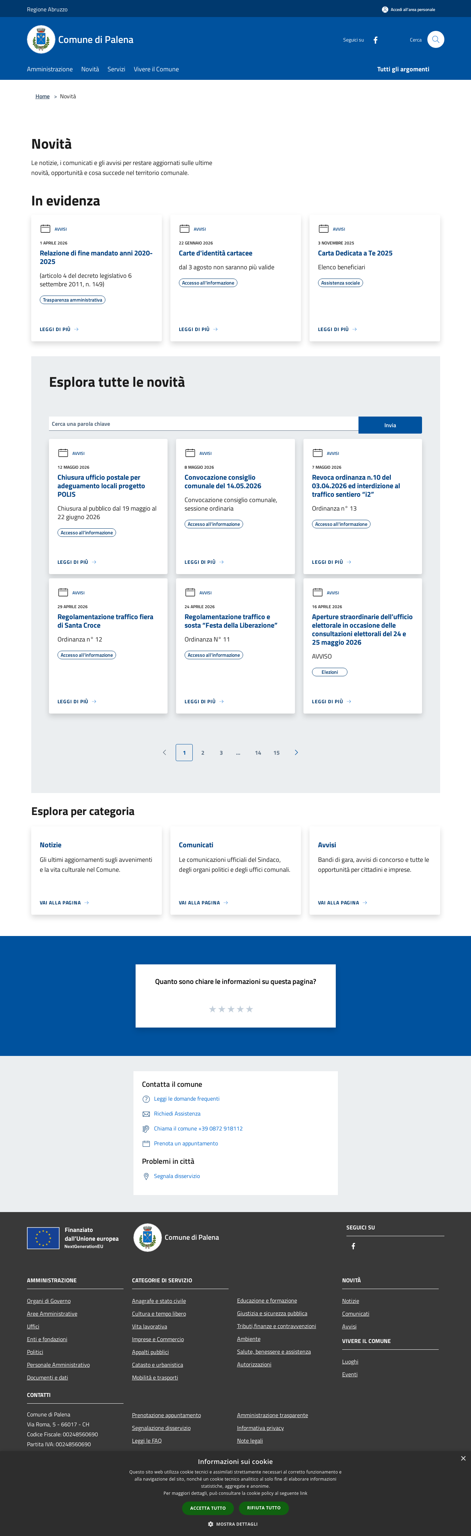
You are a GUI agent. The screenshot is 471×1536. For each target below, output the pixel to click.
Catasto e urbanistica (157, 1364)
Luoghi (350, 1361)
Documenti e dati (47, 1377)
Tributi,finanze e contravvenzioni (276, 1326)
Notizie (350, 1300)
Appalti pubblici (150, 1352)
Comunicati (355, 1313)
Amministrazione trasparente (272, 1415)
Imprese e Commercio (158, 1339)
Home (42, 96)
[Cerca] (435, 39)
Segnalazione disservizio (161, 1428)
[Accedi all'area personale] (408, 9)
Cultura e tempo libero (159, 1313)
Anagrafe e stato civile (159, 1300)
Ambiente (249, 1338)
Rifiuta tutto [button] (264, 1508)
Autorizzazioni (254, 1364)
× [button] (463, 1458)
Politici (35, 1352)
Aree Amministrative (52, 1313)
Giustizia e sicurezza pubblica (272, 1313)
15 (276, 752)
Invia (390, 425)
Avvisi (53, 229)
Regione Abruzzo (47, 9)
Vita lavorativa (149, 1326)
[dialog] (235, 1493)
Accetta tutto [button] (208, 1508)
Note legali (250, 1440)
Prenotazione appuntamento (166, 1415)
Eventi (350, 1374)
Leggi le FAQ (147, 1440)
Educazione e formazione (267, 1300)
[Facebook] (373, 39)
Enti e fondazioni (47, 1339)
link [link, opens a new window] (303, 1493)
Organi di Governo (49, 1300)
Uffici (33, 1326)
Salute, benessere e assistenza (274, 1351)
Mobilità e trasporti (155, 1377)
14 (258, 752)
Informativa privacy (260, 1428)
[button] (235, 1523)
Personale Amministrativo (58, 1364)
